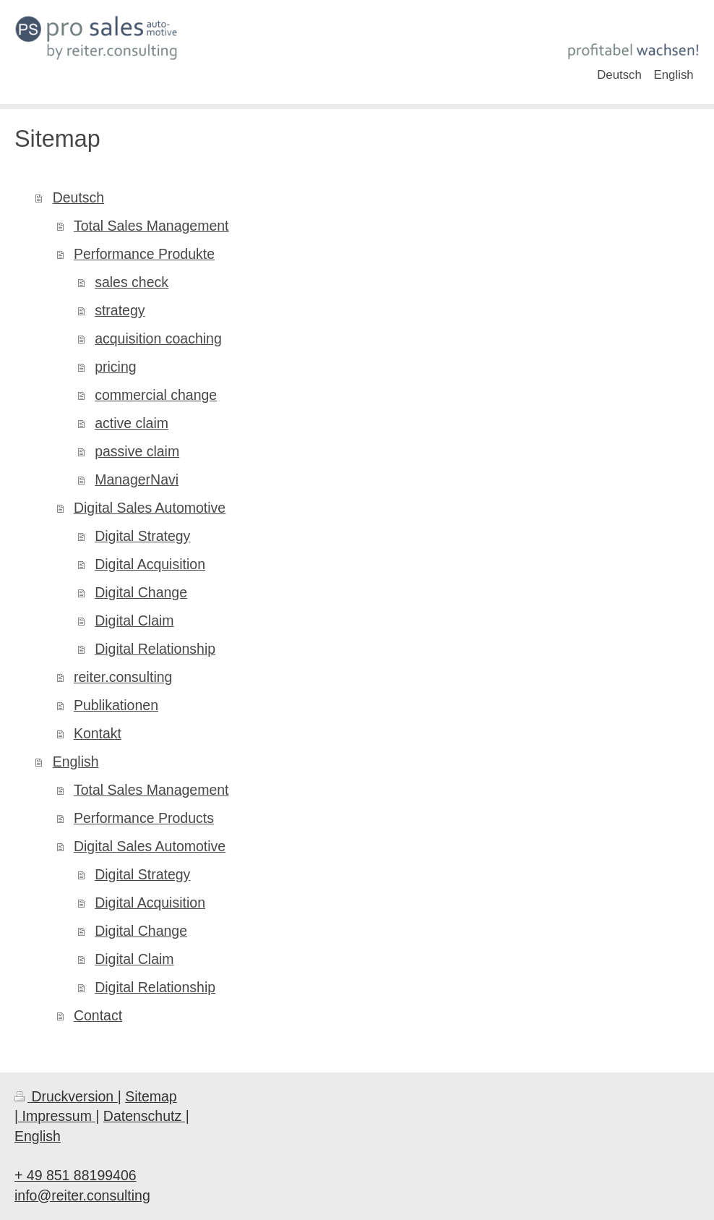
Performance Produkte (144, 254)
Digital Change (141, 592)
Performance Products (144, 818)
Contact (98, 1015)
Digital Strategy (142, 536)
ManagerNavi (136, 479)
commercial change (156, 395)
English (76, 761)
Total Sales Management (151, 226)
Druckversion (66, 1096)
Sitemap (151, 1096)
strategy (120, 310)
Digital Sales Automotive (149, 508)
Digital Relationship (155, 649)
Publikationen (116, 705)
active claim (131, 423)
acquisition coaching (158, 338)
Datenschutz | (146, 1116)
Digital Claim (134, 620)
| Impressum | (56, 1116)
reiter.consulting (123, 677)
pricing (115, 367)
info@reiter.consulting (82, 1195)
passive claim (137, 451)
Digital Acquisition (150, 564)
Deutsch (79, 197)
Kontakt (97, 733)
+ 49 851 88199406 (75, 1175)
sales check (131, 282)
